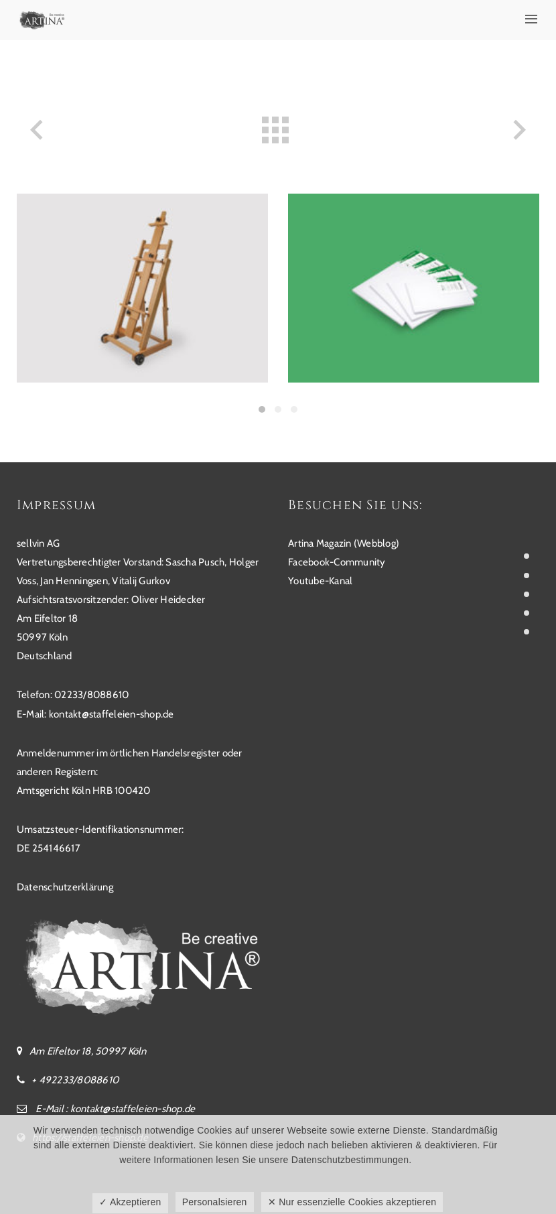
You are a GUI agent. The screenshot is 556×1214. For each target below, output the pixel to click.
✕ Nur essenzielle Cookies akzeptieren (352, 1202)
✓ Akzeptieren (130, 1202)
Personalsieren (214, 1202)
